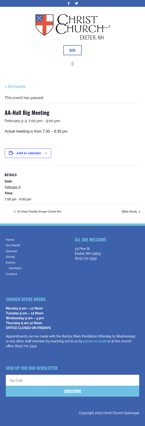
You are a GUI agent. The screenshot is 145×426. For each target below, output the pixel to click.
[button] (72, 64)
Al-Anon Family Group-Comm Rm (39, 211)
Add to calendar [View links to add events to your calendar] (29, 153)
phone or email (95, 341)
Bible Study (130, 211)
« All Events (15, 86)
